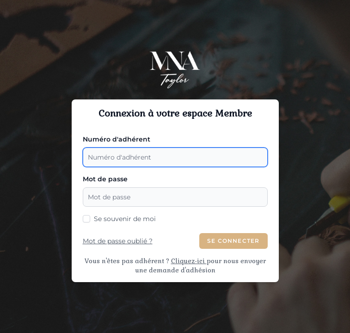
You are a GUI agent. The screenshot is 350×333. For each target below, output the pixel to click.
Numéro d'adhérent (116, 139)
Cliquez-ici (189, 261)
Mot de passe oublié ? (118, 241)
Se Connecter (233, 240)
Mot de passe (105, 179)
